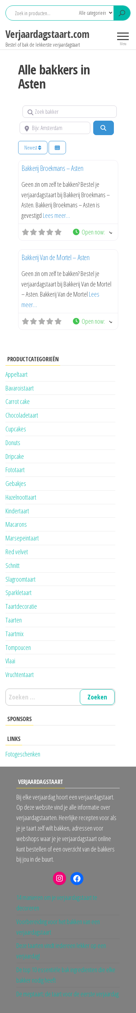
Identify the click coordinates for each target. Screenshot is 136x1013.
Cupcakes (15, 428)
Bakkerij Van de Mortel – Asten (55, 257)
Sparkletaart (18, 592)
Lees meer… (56, 215)
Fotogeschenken (22, 754)
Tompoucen (18, 647)
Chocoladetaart (21, 415)
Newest (32, 147)
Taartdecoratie (21, 606)
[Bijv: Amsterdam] (55, 128)
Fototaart (15, 469)
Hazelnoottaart (20, 497)
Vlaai (10, 660)
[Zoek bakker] (69, 111)
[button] (92, 232)
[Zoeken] (103, 128)
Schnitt (12, 565)
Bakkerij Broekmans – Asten (52, 168)
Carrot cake (17, 401)
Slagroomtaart (20, 579)
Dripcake (14, 456)
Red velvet (16, 551)
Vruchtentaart (19, 674)
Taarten (13, 620)
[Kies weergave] (57, 147)
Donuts (12, 442)
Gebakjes (15, 483)
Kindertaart (17, 510)
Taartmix (14, 633)
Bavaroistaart (19, 388)
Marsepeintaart (22, 538)
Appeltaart (16, 374)
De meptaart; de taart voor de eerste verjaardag (67, 994)
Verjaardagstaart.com (47, 34)
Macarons (16, 524)
